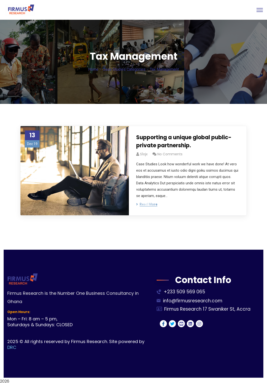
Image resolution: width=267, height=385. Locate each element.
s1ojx (144, 154)
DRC (11, 347)
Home (93, 69)
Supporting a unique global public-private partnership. (183, 141)
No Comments (169, 154)
